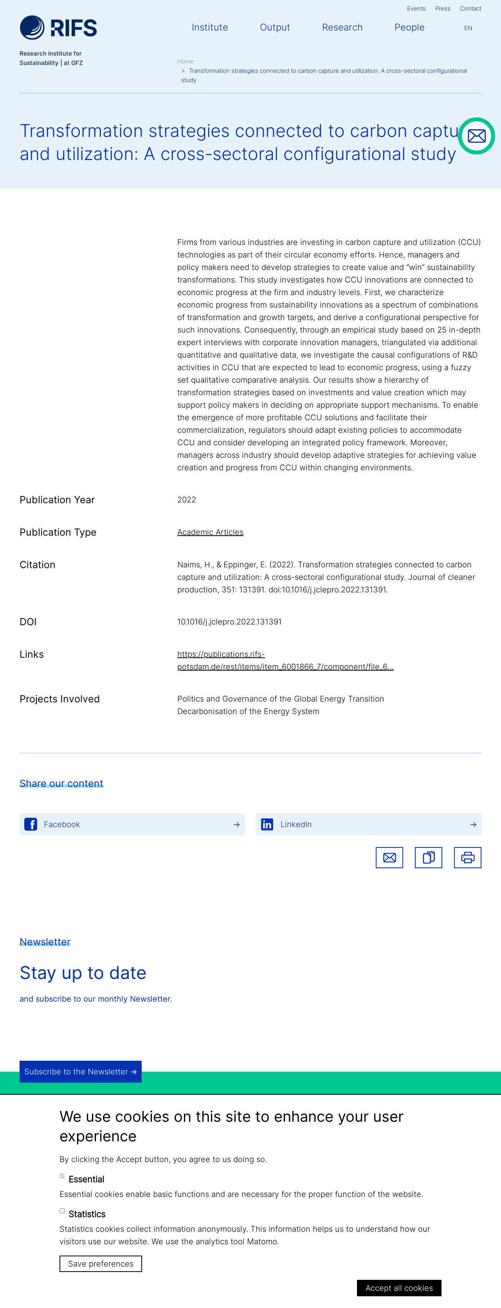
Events (416, 8)
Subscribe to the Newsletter (76, 1071)
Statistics (86, 1214)
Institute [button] (210, 27)
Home (185, 61)
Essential (86, 1179)
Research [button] (342, 27)
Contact (470, 8)
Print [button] (467, 857)
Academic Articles (210, 532)
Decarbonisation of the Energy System (248, 711)
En (468, 28)
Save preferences (100, 1263)
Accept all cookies (399, 1288)
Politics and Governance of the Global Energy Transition (280, 698)
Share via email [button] (389, 857)
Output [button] (275, 27)
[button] (428, 857)
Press (443, 8)
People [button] (410, 27)
